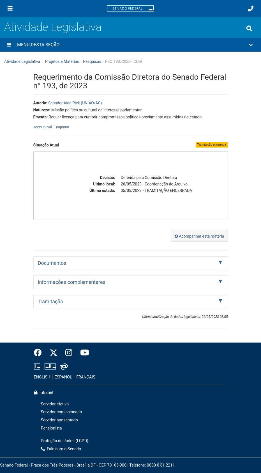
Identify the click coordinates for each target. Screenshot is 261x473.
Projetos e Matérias (62, 61)
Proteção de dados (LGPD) (65, 440)
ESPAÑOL (63, 377)
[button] (130, 45)
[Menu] (10, 8)
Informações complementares (71, 282)
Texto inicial (43, 127)
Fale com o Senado (61, 449)
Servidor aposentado (59, 420)
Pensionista (51, 428)
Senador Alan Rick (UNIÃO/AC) (75, 103)
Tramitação (50, 301)
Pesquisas (92, 61)
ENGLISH (42, 377)
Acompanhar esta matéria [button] (199, 236)
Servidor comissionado (61, 412)
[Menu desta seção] (9, 45)
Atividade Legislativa (52, 27)
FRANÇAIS (85, 377)
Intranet (44, 392)
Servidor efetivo (55, 404)
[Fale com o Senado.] (250, 8)
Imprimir (62, 127)
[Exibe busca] (249, 28)
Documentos (52, 263)
